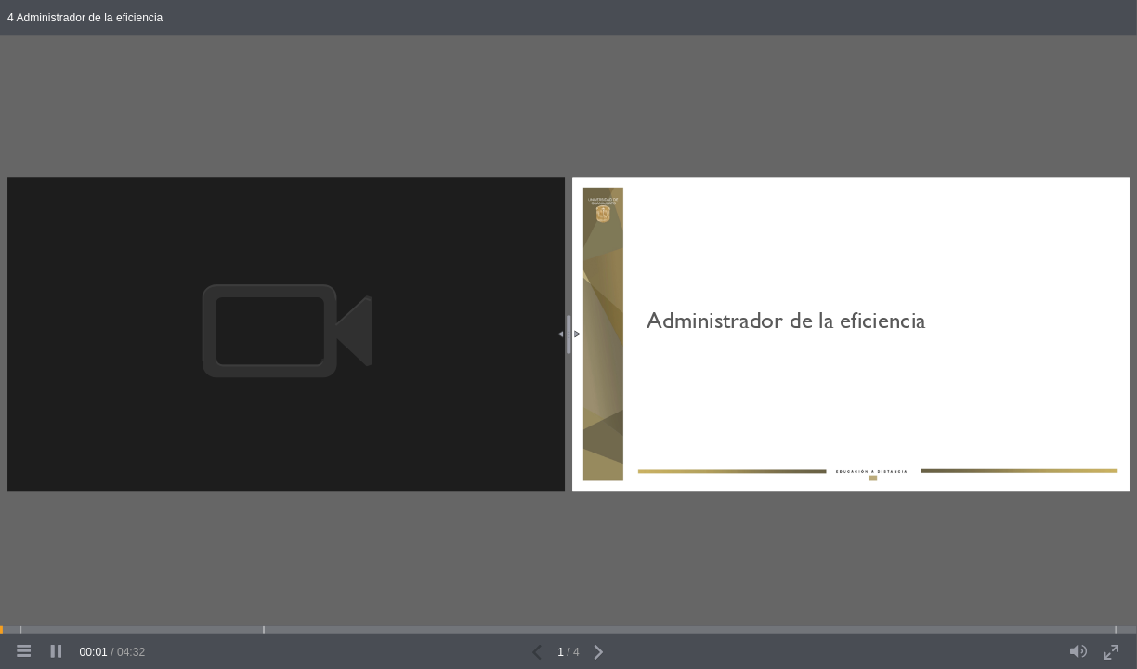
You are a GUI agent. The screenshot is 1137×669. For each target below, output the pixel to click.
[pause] (55, 652)
